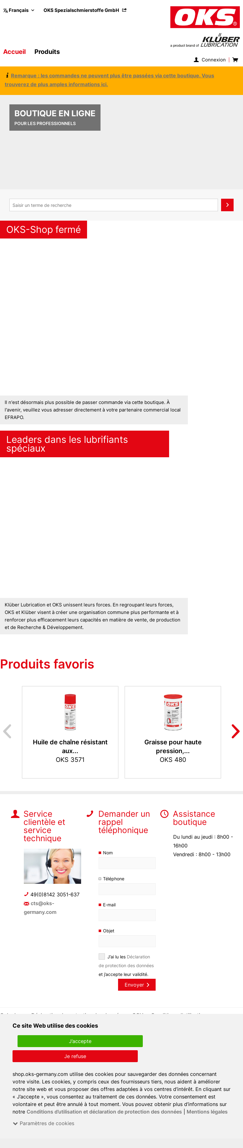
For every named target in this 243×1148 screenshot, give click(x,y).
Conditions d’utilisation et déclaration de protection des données (104, 1112)
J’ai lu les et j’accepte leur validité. (126, 965)
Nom (108, 852)
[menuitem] (85, 10)
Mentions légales (207, 1112)
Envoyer (137, 985)
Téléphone (114, 878)
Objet (108, 930)
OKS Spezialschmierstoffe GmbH (85, 10)
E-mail (109, 904)
